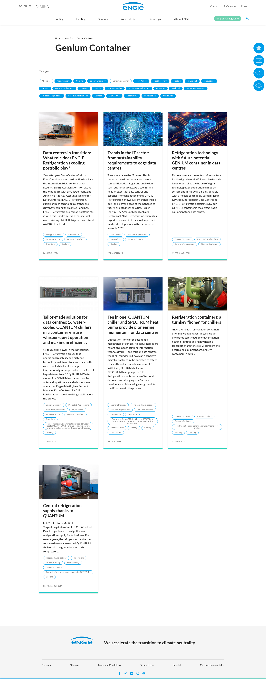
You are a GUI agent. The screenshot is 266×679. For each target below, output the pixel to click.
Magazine (68, 38)
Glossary (46, 665)
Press (244, 6)
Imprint (177, 665)
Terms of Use (147, 665)
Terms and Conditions (109, 665)
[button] (59, 20)
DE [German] (21, 6)
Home (58, 38)
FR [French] (29, 6)
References (230, 6)
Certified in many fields (212, 665)
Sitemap (74, 665)
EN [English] (25, 6)
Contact (214, 6)
